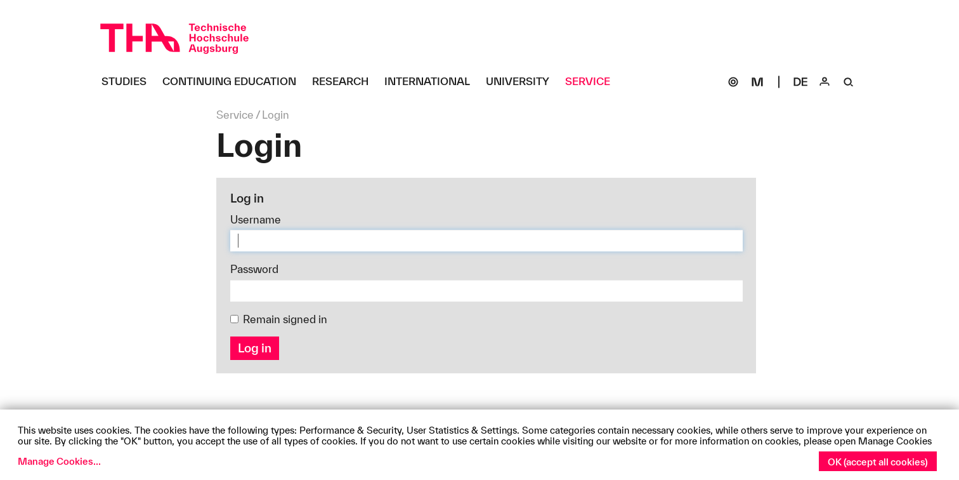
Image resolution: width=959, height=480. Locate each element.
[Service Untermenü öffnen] (592, 82)
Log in (254, 348)
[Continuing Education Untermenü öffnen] (234, 82)
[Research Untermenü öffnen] (345, 82)
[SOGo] (733, 82)
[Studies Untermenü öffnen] (128, 82)
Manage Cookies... (59, 461)
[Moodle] (757, 82)
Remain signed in (278, 319)
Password (254, 269)
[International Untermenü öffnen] (432, 82)
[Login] (824, 82)
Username (255, 219)
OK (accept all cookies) (878, 462)
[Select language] (800, 82)
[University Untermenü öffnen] (522, 82)
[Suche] (849, 82)
